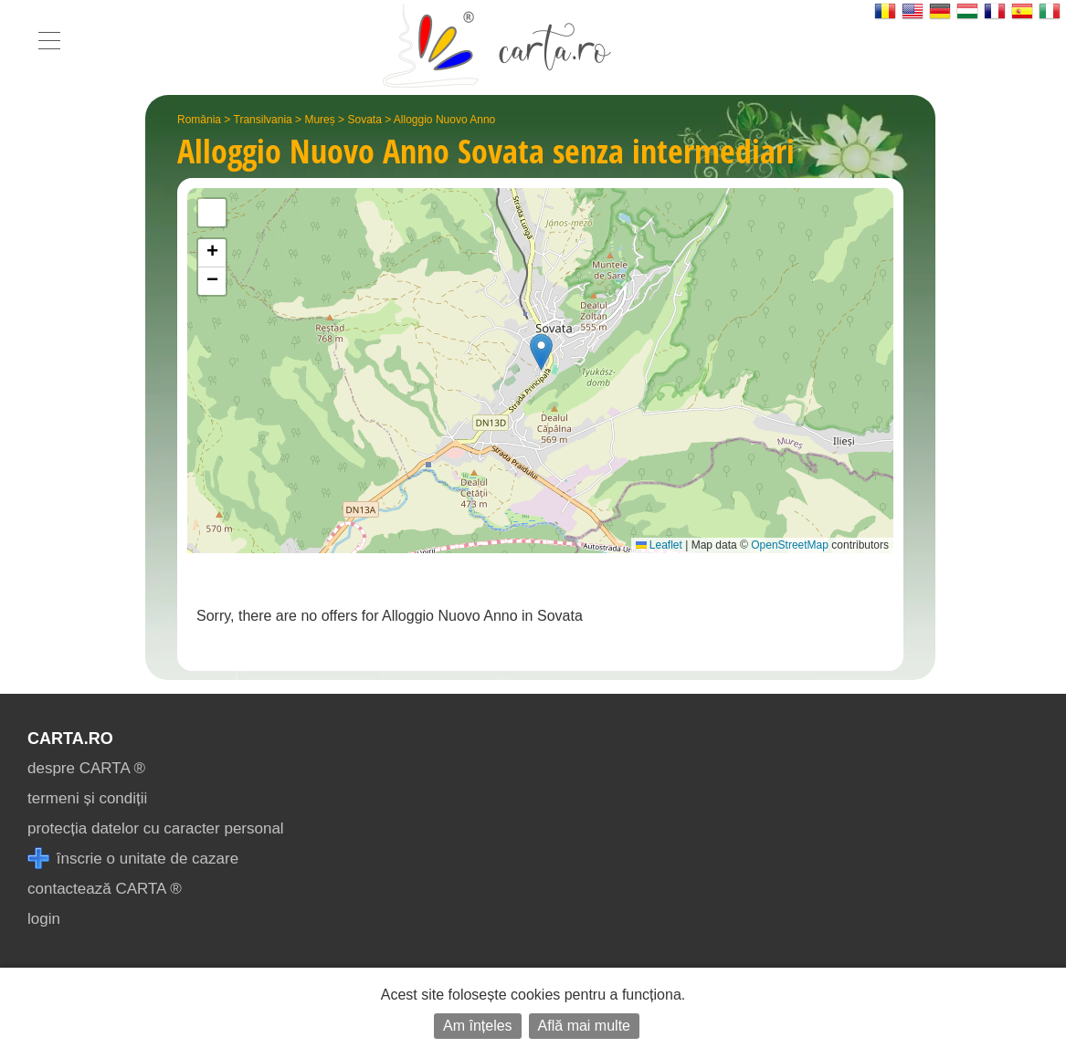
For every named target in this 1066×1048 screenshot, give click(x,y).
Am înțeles (477, 1025)
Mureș (319, 119)
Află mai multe (584, 1025)
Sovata (364, 119)
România (199, 119)
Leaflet (659, 545)
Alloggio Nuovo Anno (444, 119)
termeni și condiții (87, 798)
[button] (541, 352)
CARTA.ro (70, 738)
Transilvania (263, 119)
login (43, 918)
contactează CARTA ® (104, 888)
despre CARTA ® (86, 768)
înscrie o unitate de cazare (132, 858)
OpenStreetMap (790, 545)
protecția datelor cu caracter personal (155, 828)
